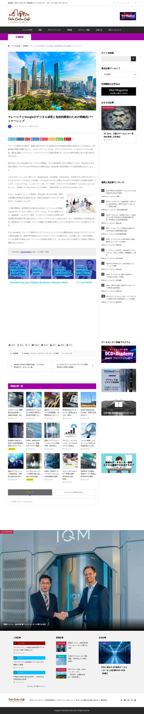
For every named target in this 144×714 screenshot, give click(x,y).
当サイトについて (115, 30)
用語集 (69, 30)
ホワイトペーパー (54, 30)
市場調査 (19, 37)
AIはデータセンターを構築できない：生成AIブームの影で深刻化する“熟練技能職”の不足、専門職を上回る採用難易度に (121, 217)
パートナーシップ (34, 353)
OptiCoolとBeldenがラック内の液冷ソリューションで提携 (120, 265)
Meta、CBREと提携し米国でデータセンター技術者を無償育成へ (120, 287)
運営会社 (104, 700)
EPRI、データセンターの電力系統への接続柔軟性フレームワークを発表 (120, 240)
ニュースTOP (27, 30)
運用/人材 (118, 223)
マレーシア (44, 353)
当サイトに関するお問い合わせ (87, 700)
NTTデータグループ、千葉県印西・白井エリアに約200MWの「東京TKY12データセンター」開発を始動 (121, 204)
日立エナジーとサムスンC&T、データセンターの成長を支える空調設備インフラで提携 (121, 298)
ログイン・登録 (84, 30)
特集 (40, 30)
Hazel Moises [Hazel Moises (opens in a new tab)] (26, 252)
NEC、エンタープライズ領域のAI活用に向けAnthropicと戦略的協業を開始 (120, 229)
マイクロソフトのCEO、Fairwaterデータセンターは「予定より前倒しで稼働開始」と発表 (121, 252)
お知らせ (99, 30)
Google (26, 353)
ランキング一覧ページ (35, 686)
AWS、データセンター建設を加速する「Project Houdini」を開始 (119, 276)
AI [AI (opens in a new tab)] (19, 153)
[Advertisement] (75, 16)
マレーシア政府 (54, 353)
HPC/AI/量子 (119, 258)
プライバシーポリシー (65, 700)
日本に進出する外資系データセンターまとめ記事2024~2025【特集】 (121, 192)
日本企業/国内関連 (122, 209)
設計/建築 (118, 280)
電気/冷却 (118, 245)
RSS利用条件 (50, 700)
